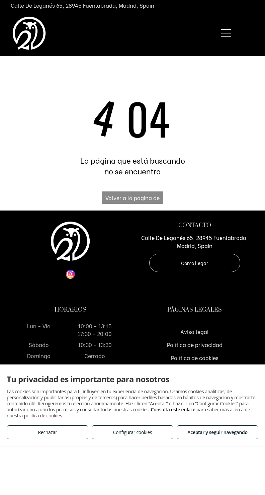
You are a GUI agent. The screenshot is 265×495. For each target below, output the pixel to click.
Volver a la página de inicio (132, 199)
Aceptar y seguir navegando (217, 432)
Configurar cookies (132, 432)
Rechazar (47, 432)
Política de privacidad (195, 344)
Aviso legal (194, 331)
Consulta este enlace (173, 409)
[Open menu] (226, 33)
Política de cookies (194, 357)
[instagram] (70, 275)
